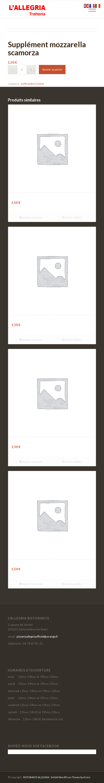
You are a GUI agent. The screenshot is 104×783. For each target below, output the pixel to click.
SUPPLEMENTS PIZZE (32, 83)
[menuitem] (90, 9)
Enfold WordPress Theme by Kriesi (70, 777)
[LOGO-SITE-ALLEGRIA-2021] (43, 9)
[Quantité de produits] (22, 69)
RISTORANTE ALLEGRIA (36, 777)
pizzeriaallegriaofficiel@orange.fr (37, 636)
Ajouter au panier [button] (30, 217)
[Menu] (90, 9)
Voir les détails (71, 217)
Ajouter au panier (52, 69)
